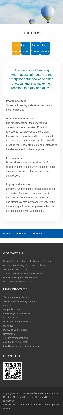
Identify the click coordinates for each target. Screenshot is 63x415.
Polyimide (8, 325)
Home (6, 233)
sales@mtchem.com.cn (24, 277)
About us (21, 233)
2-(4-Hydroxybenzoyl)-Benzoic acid (21, 346)
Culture (7, 239)
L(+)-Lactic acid (11, 317)
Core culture (45, 48)
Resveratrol (9, 333)
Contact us (24, 239)
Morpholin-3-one (11, 309)
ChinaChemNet (25, 404)
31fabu (44, 404)
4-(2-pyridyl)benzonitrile (15, 338)
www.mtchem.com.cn (21, 281)
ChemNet (11, 404)
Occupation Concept (35, 48)
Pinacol (7, 305)
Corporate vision (25, 48)
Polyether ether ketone (15, 329)
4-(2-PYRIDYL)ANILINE (15, 342)
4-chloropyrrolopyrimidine (16, 313)
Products (37, 233)
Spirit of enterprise (16, 48)
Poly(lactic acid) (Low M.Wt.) (18, 321)
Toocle (37, 404)
